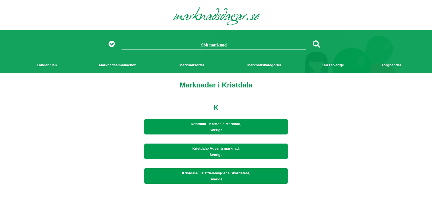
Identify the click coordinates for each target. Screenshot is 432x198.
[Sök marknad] (214, 45)
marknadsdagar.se (216, 17)
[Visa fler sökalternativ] (113, 44)
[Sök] (316, 44)
